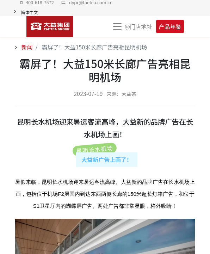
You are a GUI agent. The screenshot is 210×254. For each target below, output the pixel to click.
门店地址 (141, 26)
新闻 (26, 47)
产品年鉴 (170, 26)
